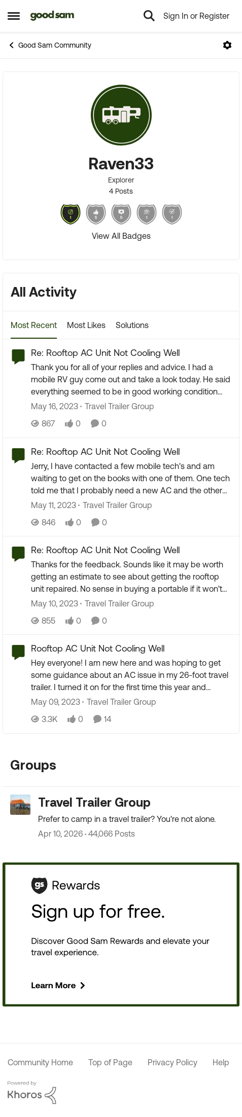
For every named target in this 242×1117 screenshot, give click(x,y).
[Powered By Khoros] (121, 1092)
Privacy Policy (172, 1062)
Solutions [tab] (132, 325)
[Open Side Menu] (14, 15)
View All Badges (121, 235)
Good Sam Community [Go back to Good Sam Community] (49, 45)
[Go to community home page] (52, 15)
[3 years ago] (54, 407)
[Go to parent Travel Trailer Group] (117, 407)
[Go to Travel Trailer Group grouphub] (20, 805)
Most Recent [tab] (34, 325)
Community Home (40, 1062)
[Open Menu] (227, 45)
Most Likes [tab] (86, 325)
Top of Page (110, 1062)
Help (221, 1062)
